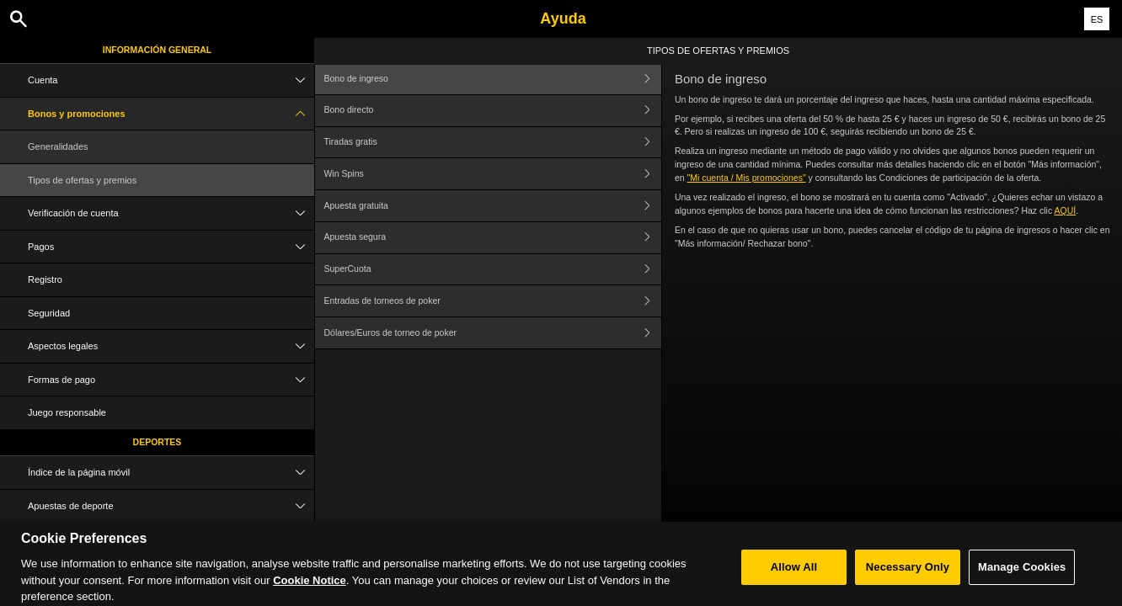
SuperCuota (491, 269)
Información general (157, 50)
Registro (45, 279)
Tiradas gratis (491, 142)
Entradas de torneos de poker (491, 300)
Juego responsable (67, 412)
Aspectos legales (171, 346)
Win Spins (491, 173)
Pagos (171, 247)
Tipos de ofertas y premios (82, 180)
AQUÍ (1066, 210)
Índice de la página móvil (171, 472)
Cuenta (171, 80)
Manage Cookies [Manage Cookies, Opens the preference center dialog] (1022, 575)
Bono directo (491, 110)
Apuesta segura (491, 237)
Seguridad (49, 313)
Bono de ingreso (491, 78)
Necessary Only (907, 575)
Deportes (157, 442)
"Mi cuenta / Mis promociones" (746, 178)
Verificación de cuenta (171, 213)
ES (1097, 19)
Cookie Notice (309, 588)
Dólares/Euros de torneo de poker (491, 332)
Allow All (794, 575)
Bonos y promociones (171, 114)
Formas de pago (171, 380)
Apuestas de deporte (171, 506)
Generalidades (58, 146)
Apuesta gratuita (491, 205)
